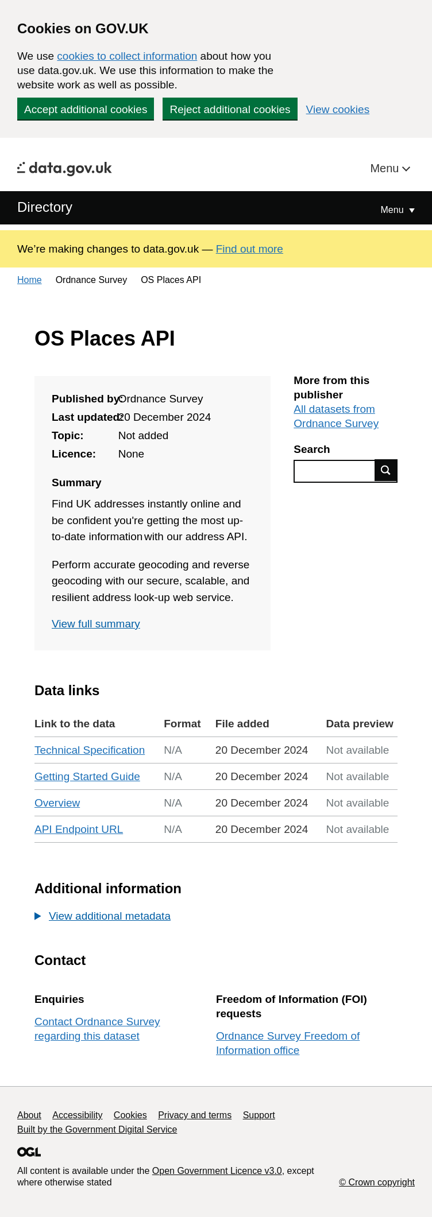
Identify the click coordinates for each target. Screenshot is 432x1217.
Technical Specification (89, 750)
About (29, 1115)
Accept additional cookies (85, 109)
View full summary (96, 624)
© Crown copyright (377, 1182)
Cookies (130, 1115)
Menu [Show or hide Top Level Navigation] (393, 210)
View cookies (338, 109)
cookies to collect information (127, 56)
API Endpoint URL (78, 829)
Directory (44, 207)
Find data (386, 470)
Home (29, 280)
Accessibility (77, 1115)
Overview (57, 803)
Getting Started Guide (87, 776)
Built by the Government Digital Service (97, 1129)
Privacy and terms (195, 1115)
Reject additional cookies (229, 109)
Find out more (249, 249)
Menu (386, 168)
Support (259, 1115)
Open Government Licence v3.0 (217, 1171)
